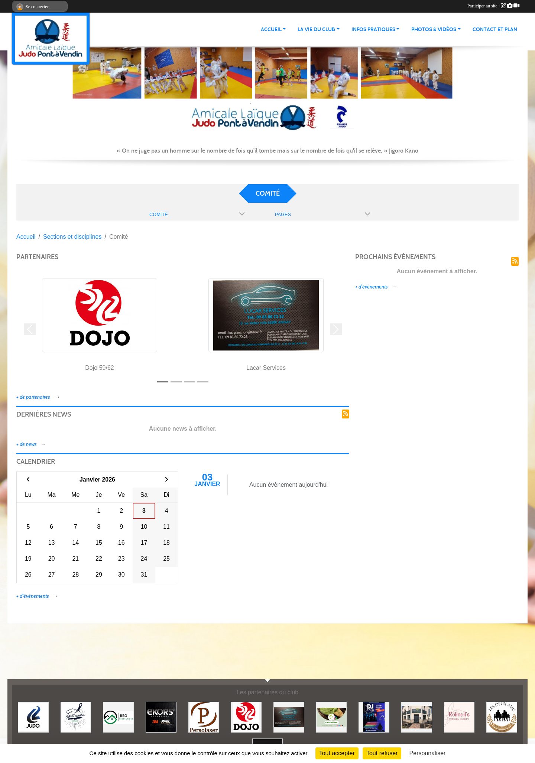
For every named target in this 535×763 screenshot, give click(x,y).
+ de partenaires (33, 397)
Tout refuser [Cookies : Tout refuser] (382, 753)
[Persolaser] (203, 717)
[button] (29, 329)
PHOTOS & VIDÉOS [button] (433, 29)
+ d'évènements (32, 596)
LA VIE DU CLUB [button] (316, 29)
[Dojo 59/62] (246, 717)
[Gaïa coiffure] (331, 717)
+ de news (26, 444)
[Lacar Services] (288, 717)
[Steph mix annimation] (374, 717)
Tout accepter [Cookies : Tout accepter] (337, 753)
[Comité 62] (33, 717)
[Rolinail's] (459, 717)
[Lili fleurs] (416, 717)
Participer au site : (493, 6)
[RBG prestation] (118, 717)
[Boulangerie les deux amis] (501, 717)
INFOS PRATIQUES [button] (373, 29)
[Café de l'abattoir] (76, 717)
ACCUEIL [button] (271, 29)
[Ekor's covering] (161, 717)
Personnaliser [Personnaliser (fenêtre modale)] (427, 753)
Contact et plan (495, 29)
